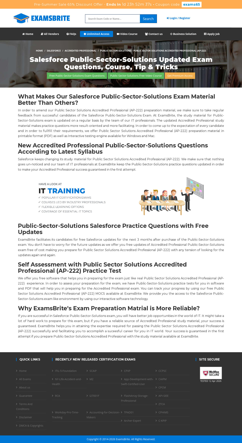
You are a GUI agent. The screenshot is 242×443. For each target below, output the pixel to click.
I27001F (94, 396)
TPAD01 (129, 412)
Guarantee (25, 396)
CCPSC (163, 371)
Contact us (154, 34)
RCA (57, 396)
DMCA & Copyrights (31, 425)
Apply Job (212, 34)
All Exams (25, 379)
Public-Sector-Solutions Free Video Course (136, 75)
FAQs (71, 34)
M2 (92, 379)
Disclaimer (25, 417)
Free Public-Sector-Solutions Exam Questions (77, 75)
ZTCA (162, 404)
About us (24, 387)
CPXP (127, 371)
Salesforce (54, 50)
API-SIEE (164, 396)
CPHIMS (163, 412)
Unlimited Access (96, 34)
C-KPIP (163, 420)
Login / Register (178, 18)
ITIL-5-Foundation (66, 371)
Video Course (127, 34)
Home (27, 34)
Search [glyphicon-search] (148, 18)
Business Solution (183, 34)
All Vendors (50, 34)
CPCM (162, 387)
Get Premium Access (180, 75)
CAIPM (163, 379)
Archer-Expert (132, 420)
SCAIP (93, 371)
